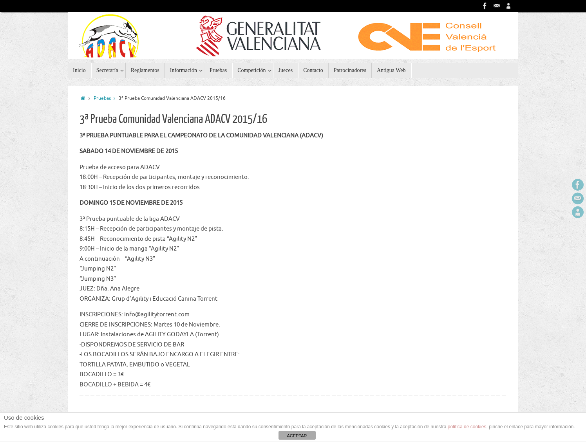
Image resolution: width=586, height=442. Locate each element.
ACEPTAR (297, 435)
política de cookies (467, 426)
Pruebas (106, 98)
